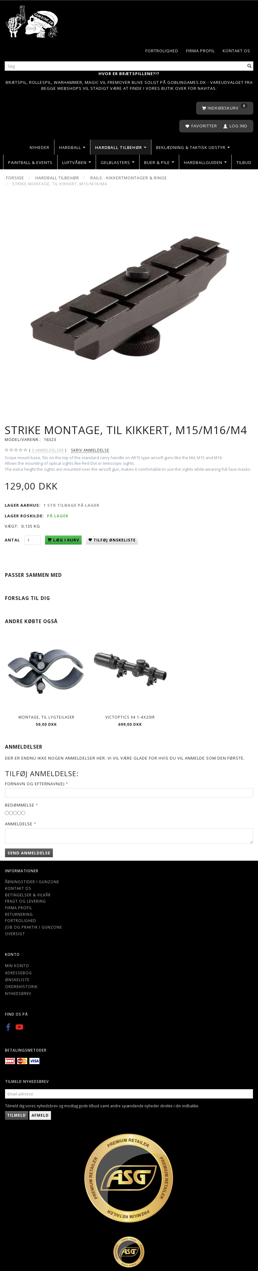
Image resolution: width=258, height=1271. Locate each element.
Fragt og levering (25, 901)
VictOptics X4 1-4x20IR (130, 717)
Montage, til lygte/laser (46, 717)
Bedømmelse (19, 805)
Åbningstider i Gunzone (32, 881)
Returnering (19, 914)
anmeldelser (48, 450)
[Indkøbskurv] (224, 108)
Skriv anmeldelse (90, 450)
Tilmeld (16, 1115)
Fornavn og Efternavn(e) (34, 784)
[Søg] (249, 66)
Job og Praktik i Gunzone (33, 927)
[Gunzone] (32, 20)
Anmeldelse (19, 824)
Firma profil (200, 51)
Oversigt (15, 933)
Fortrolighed (161, 51)
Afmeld (40, 1115)
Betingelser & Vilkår (28, 894)
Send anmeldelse (29, 853)
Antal (13, 540)
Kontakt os (236, 51)
